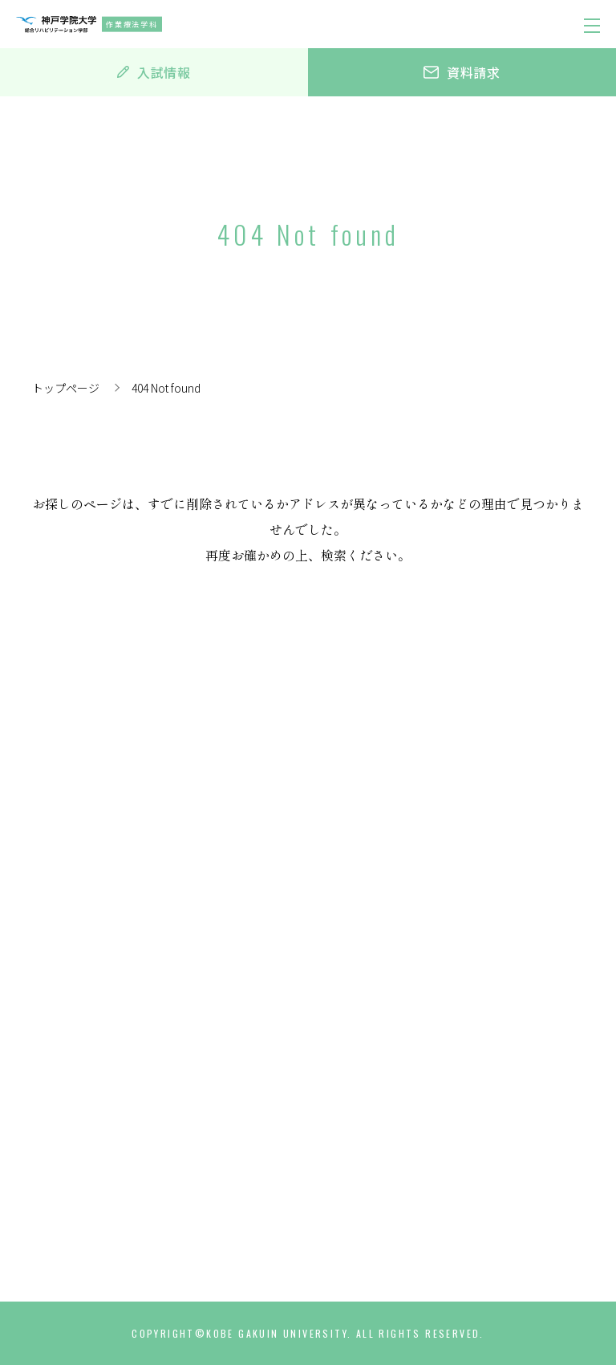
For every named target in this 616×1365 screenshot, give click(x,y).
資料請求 (462, 72)
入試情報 (154, 72)
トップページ (65, 388)
